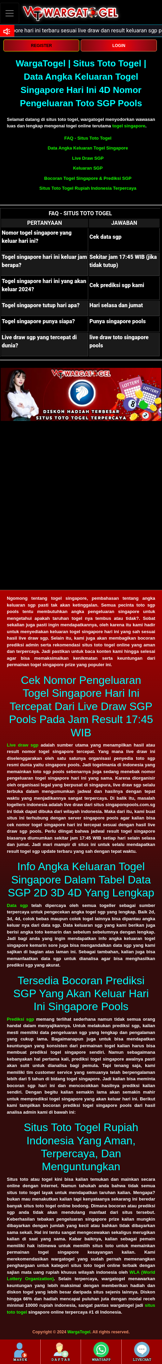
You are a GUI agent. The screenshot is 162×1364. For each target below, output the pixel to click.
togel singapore (128, 125)
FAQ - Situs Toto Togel (87, 138)
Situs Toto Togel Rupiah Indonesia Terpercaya (87, 188)
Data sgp (17, 905)
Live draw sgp (22, 745)
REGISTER (41, 45)
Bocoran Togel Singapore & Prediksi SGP (87, 178)
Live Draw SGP (88, 158)
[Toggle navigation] (9, 13)
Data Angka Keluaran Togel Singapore (88, 148)
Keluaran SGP (88, 168)
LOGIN (118, 45)
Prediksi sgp (20, 1019)
